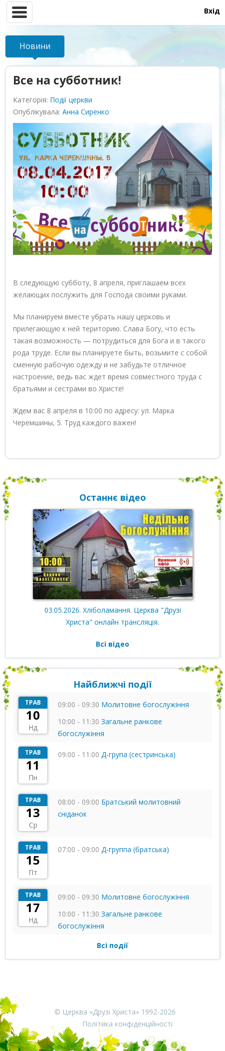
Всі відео (112, 644)
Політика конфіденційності (127, 1024)
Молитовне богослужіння (145, 704)
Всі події (112, 945)
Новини (34, 45)
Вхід (212, 10)
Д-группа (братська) (135, 849)
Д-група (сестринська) (138, 754)
